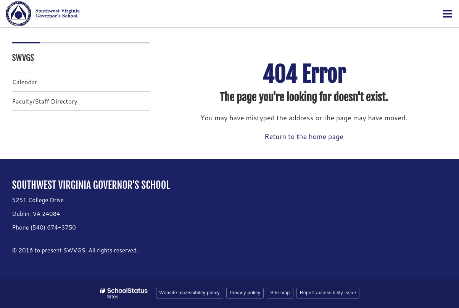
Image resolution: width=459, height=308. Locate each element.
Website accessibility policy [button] (189, 292)
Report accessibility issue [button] (328, 292)
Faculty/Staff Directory (44, 101)
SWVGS (23, 58)
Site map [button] (280, 292)
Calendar (24, 81)
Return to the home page (303, 136)
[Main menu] (447, 13)
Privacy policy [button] (245, 292)
